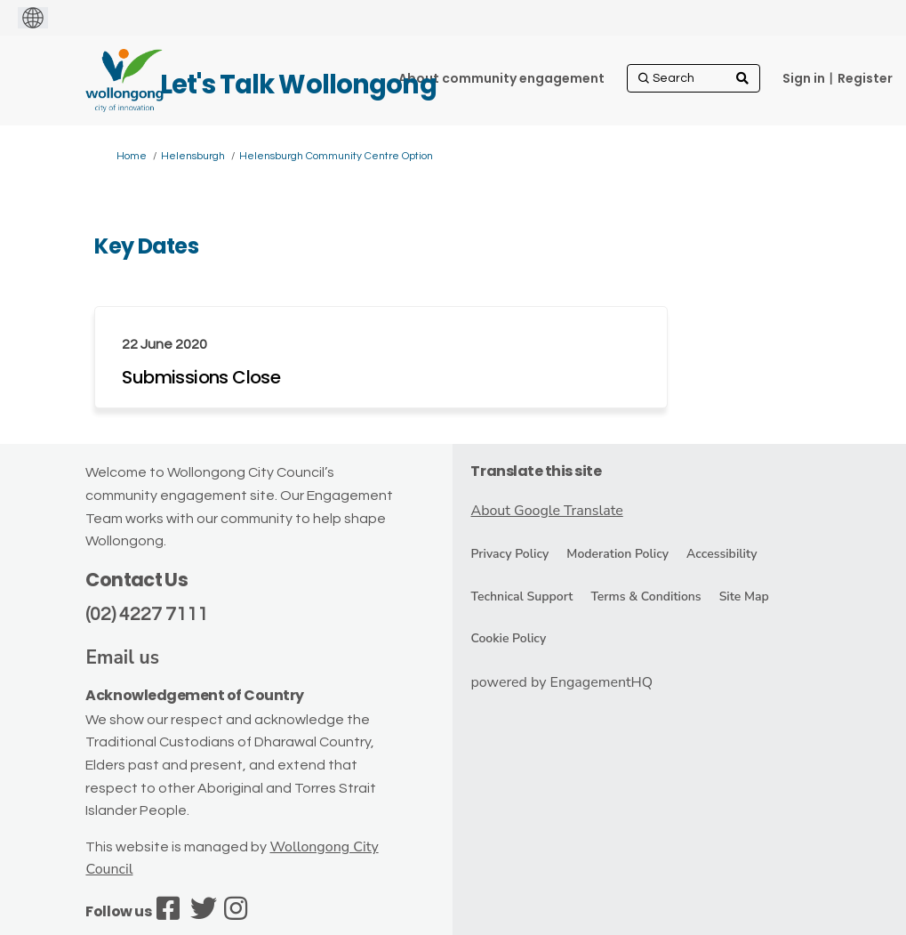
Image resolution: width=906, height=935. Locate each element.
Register (865, 78)
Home (131, 156)
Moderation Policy (617, 553)
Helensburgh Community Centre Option (336, 156)
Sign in (803, 78)
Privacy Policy (509, 553)
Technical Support (521, 596)
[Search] (693, 78)
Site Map (744, 596)
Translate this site (535, 471)
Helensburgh (193, 156)
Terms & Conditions (645, 596)
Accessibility (721, 553)
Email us (122, 657)
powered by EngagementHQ (561, 682)
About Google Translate (546, 510)
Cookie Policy (508, 638)
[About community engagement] (501, 78)
